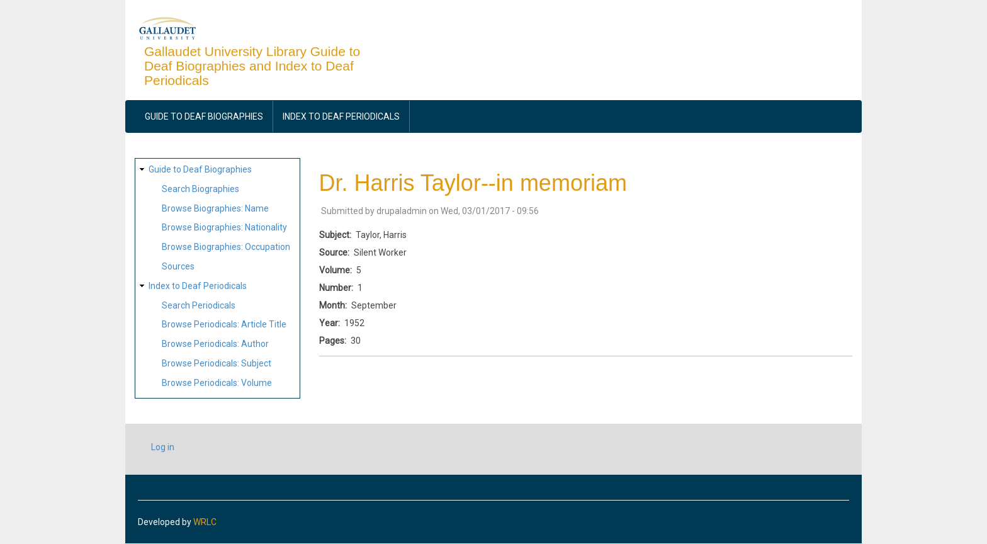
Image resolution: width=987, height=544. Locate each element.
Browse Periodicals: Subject (216, 363)
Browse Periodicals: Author (215, 344)
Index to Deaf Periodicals (341, 116)
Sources (178, 266)
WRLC (205, 522)
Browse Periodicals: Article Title (224, 324)
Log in (162, 447)
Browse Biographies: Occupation (226, 247)
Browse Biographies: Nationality (224, 227)
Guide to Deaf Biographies (204, 116)
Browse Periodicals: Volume (217, 383)
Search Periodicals (198, 305)
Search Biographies (200, 189)
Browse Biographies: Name (215, 208)
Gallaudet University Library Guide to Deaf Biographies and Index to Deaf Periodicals (252, 66)
